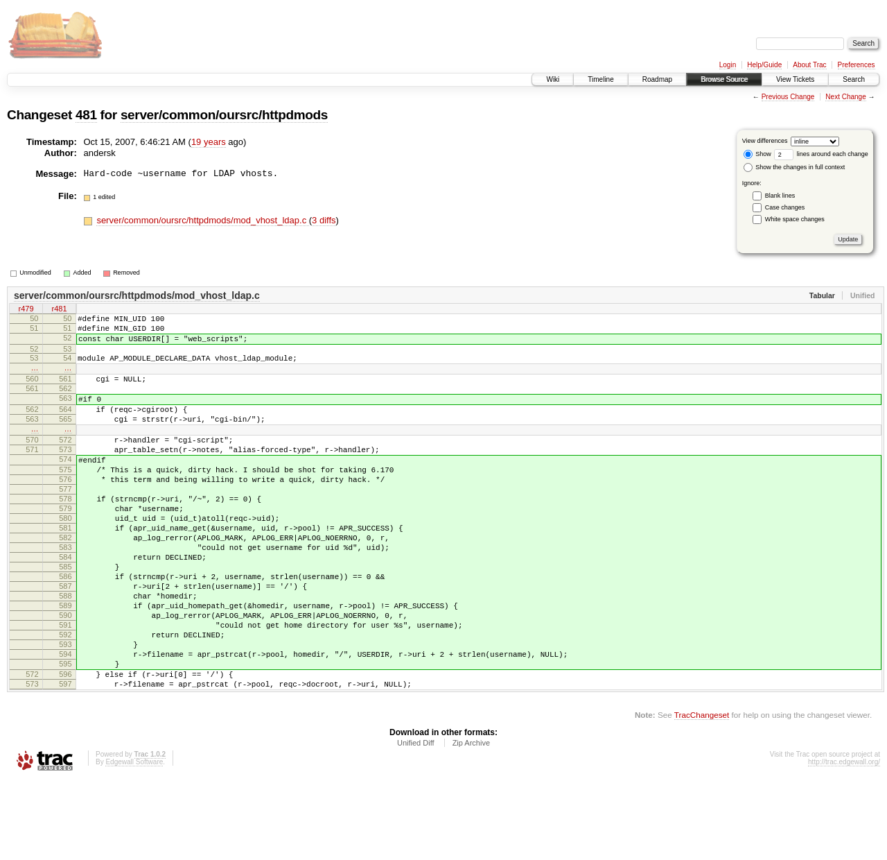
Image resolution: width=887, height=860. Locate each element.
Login (727, 65)
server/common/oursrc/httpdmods (224, 115)
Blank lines (780, 195)
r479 (25, 310)
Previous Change (788, 97)
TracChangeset (701, 793)
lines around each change (821, 153)
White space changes (795, 219)
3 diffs (323, 220)
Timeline (600, 79)
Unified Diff (415, 822)
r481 (59, 310)
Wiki (552, 79)
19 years (208, 142)
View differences (765, 140)
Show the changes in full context (794, 167)
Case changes (785, 207)
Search (854, 79)
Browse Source (724, 79)
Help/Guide (764, 65)
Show (757, 153)
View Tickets (795, 79)
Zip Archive (471, 822)
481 (86, 115)
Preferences (856, 65)
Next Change (845, 97)
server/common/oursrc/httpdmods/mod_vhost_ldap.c (202, 220)
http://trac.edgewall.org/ (844, 841)
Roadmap (657, 79)
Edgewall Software (134, 841)
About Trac (809, 65)
